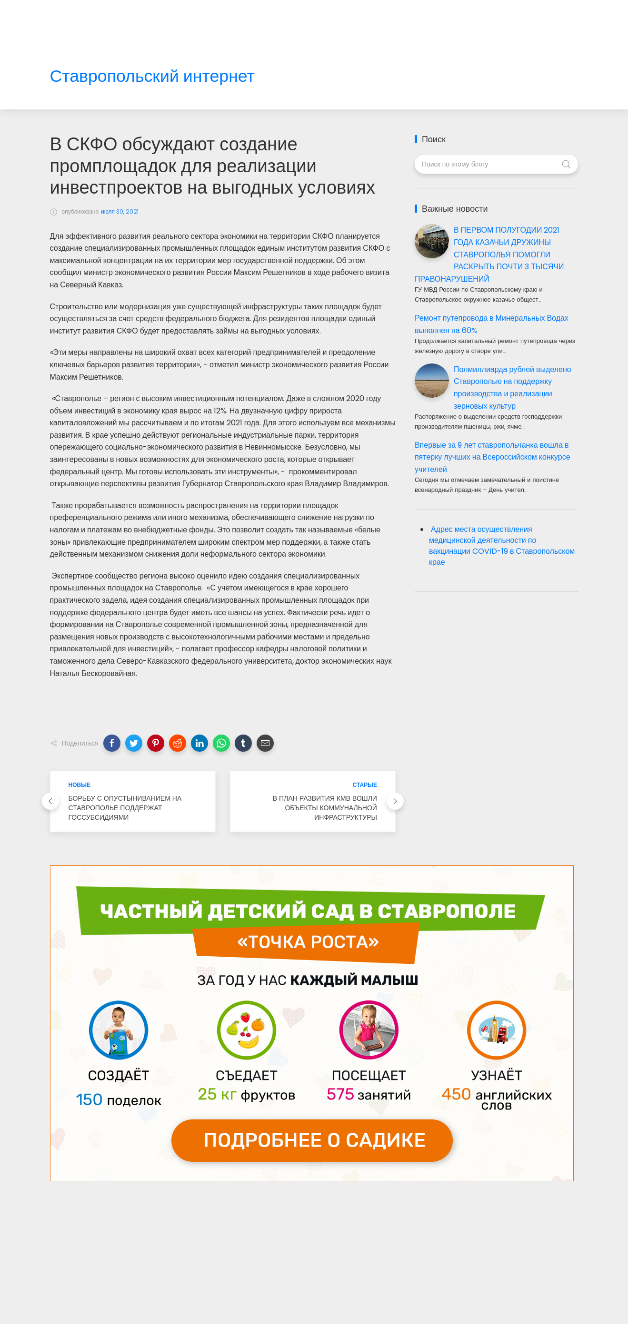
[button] (111, 743)
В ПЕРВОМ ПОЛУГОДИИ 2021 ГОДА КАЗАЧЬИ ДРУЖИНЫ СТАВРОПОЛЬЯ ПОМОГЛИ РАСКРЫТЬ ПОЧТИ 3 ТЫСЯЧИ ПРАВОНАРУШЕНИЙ (489, 254)
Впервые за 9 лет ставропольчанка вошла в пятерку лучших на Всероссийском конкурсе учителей (492, 457)
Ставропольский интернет (152, 76)
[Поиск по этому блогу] (496, 164)
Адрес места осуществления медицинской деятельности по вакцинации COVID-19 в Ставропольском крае (502, 546)
